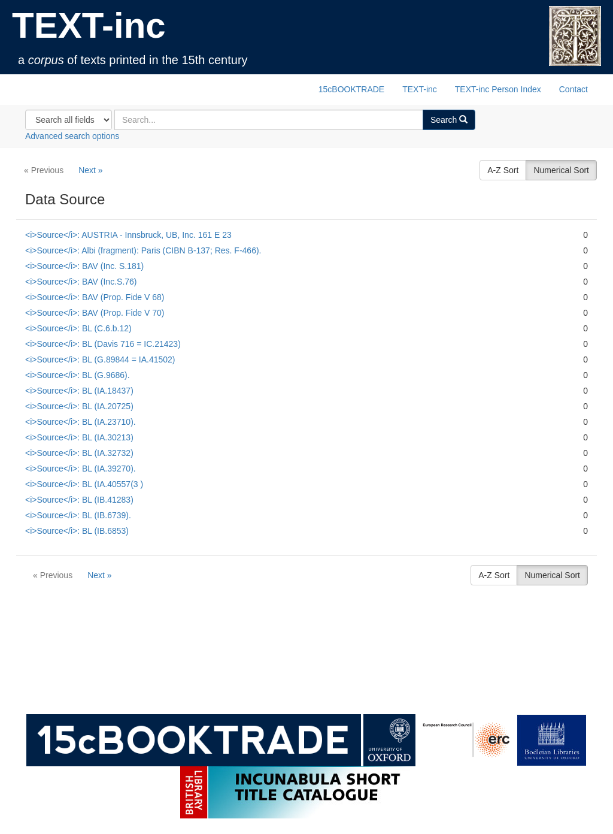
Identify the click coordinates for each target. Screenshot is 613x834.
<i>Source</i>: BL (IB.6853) (77, 531)
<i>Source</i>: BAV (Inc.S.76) (81, 281)
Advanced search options (72, 136)
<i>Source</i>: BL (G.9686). (77, 375)
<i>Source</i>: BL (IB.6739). (78, 515)
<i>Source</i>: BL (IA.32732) (79, 453)
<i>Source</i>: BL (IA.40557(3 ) (84, 484)
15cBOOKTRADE (351, 89)
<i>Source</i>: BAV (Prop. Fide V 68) (94, 297)
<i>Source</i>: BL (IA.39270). (80, 468)
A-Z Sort (502, 170)
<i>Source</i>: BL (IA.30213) (79, 437)
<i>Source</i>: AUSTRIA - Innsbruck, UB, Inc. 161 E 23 (128, 235)
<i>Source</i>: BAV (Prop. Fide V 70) (94, 313)
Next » (90, 170)
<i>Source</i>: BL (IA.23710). (80, 422)
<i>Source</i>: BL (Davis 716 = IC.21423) (103, 344)
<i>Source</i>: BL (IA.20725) (79, 406)
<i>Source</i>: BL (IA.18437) (79, 390)
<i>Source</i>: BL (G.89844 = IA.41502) (100, 359)
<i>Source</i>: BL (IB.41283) (79, 499)
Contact (573, 89)
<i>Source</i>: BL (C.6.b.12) (78, 328)
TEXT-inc (89, 25)
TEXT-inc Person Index (498, 89)
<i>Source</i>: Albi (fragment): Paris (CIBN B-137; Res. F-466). (143, 250)
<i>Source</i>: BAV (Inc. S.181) (84, 266)
